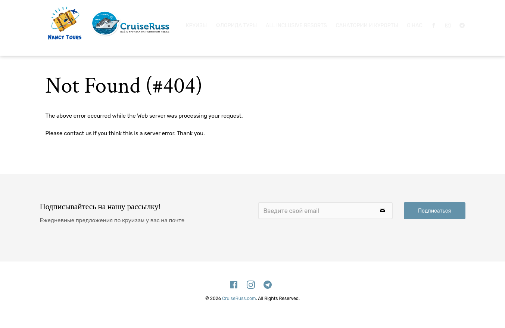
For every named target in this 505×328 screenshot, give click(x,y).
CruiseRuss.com (239, 298)
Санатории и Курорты (367, 24)
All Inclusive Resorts (296, 24)
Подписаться (434, 211)
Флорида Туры (236, 24)
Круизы (196, 24)
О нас (415, 24)
